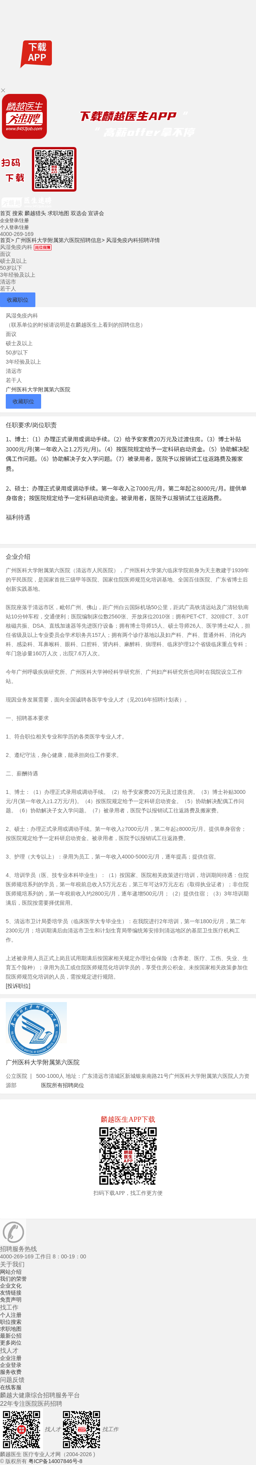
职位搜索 (11, 1322)
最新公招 (11, 1336)
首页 (5, 213)
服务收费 (11, 1372)
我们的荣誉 (13, 1279)
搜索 (17, 213)
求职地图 (58, 213)
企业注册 (11, 1358)
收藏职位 (17, 300)
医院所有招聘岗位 (62, 1085)
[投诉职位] (18, 986)
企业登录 (11, 1365)
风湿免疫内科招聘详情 (133, 240)
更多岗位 (11, 1343)
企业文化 (11, 1286)
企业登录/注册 (14, 220)
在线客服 (11, 1387)
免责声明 (11, 1299)
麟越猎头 (35, 213)
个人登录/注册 (14, 227)
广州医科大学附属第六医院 (38, 389)
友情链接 (11, 1293)
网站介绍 (11, 1272)
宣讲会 (96, 213)
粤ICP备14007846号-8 (55, 1461)
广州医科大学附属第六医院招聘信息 (60, 240)
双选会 (79, 213)
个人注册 (11, 1315)
